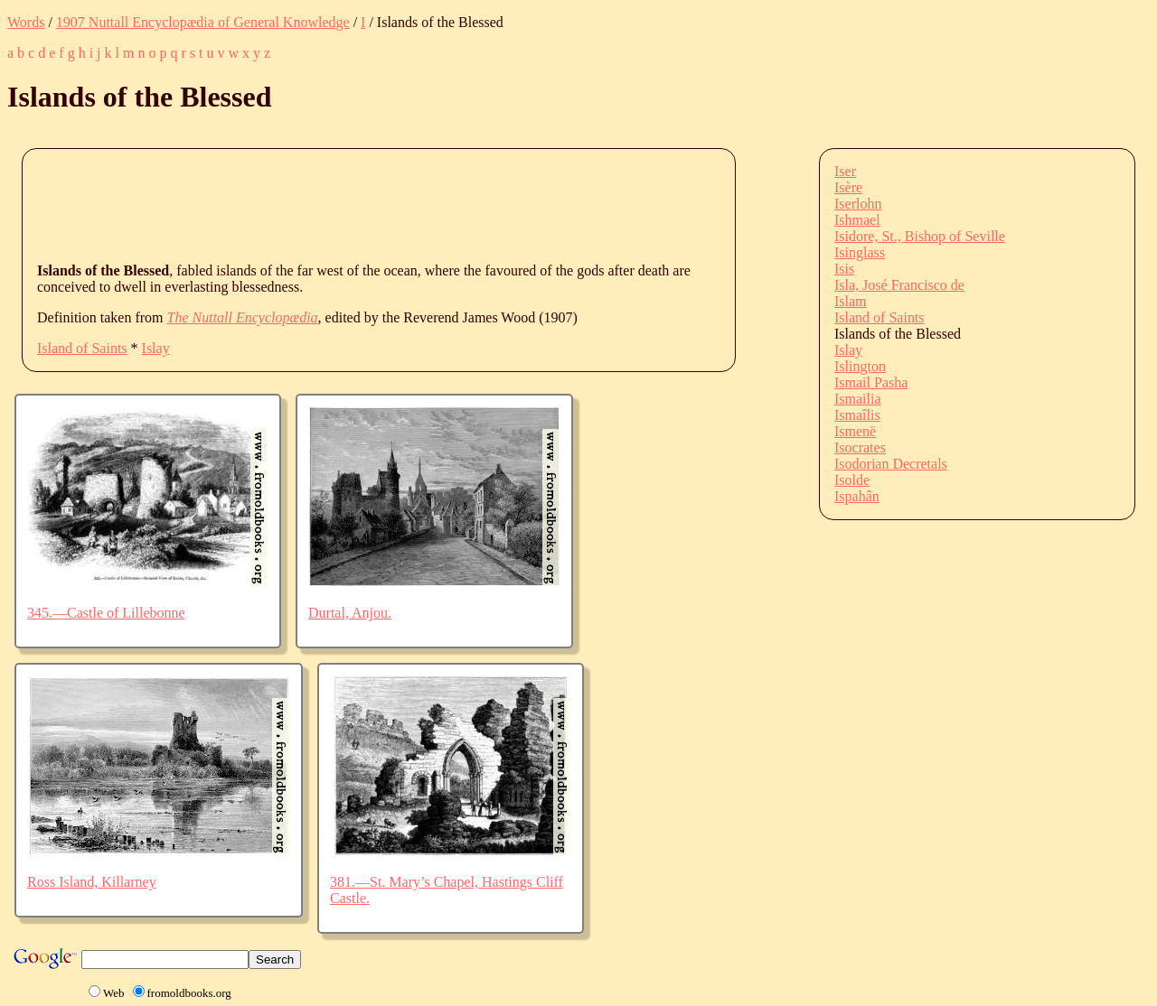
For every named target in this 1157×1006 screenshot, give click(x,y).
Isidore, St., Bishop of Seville (919, 236)
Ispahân (857, 496)
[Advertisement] (366, 204)
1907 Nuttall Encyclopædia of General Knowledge (203, 22)
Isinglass (859, 252)
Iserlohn (857, 203)
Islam (850, 301)
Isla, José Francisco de (899, 285)
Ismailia (857, 398)
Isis (844, 268)
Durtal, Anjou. (349, 612)
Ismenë (855, 431)
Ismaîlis (857, 415)
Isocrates (860, 447)
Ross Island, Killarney (91, 882)
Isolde (852, 480)
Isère (848, 187)
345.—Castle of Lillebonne (106, 612)
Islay (156, 348)
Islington (860, 366)
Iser (845, 171)
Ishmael (857, 220)
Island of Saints (82, 348)
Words (25, 22)
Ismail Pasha (871, 382)
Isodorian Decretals (890, 463)
